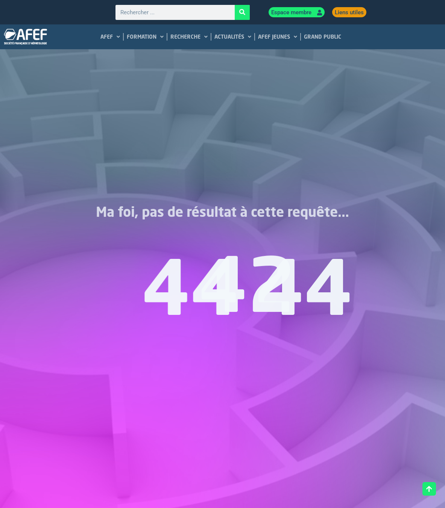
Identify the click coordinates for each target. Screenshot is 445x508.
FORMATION (145, 36)
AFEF (110, 36)
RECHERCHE (189, 36)
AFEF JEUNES (278, 36)
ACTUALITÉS (233, 36)
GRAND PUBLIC (323, 36)
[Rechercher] (242, 12)
